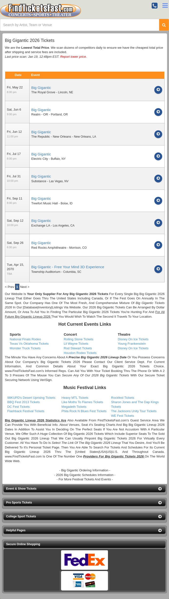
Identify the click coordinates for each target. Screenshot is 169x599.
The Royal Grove (43, 92)
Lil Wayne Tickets (76, 343)
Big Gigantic (41, 88)
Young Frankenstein (132, 343)
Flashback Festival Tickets (25, 411)
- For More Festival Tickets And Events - (85, 479)
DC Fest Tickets (18, 407)
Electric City (39, 159)
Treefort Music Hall (44, 203)
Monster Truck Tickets (25, 348)
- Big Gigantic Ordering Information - (84, 470)
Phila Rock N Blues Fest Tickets (84, 411)
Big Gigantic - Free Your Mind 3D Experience (67, 267)
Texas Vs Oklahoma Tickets (29, 343)
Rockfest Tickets (122, 397)
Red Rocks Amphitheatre (48, 247)
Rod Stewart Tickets (78, 348)
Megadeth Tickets (74, 407)
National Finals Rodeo (25, 339)
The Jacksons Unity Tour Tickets (134, 411)
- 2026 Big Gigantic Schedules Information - (84, 475)
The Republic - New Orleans (51, 136)
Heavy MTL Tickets (75, 397)
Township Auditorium (45, 272)
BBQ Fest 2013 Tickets (23, 402)
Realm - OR (39, 114)
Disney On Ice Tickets (133, 339)
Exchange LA (40, 225)
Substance (38, 181)
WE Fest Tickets (122, 416)
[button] (84, 488)
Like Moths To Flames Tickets (82, 402)
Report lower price (73, 56)
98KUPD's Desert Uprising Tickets (31, 397)
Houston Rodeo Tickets (80, 353)
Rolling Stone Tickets (78, 339)
